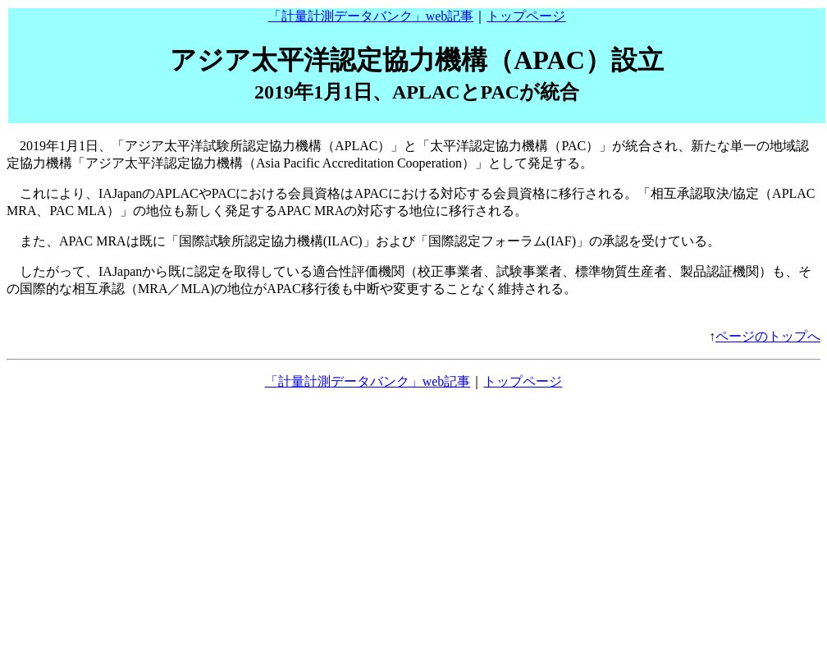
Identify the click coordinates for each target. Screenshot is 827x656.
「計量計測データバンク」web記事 (371, 16)
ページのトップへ (767, 336)
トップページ (526, 16)
